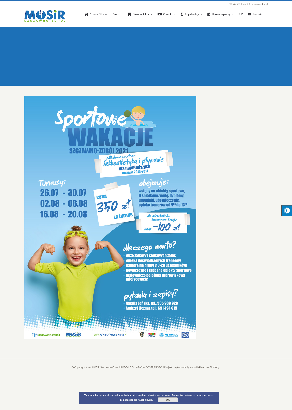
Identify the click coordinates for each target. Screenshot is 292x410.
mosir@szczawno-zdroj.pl (255, 4)
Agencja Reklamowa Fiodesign (203, 367)
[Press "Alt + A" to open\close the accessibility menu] (286, 210)
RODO (124, 367)
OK (168, 399)
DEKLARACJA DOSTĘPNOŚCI (146, 367)
